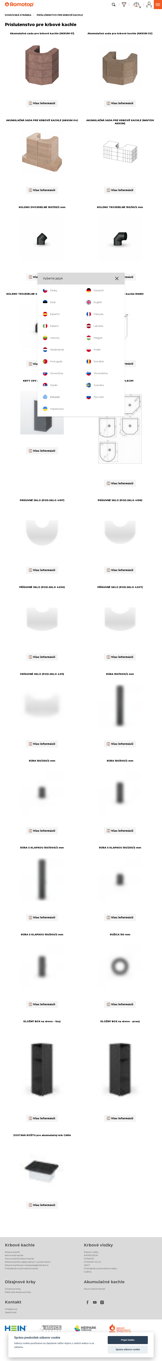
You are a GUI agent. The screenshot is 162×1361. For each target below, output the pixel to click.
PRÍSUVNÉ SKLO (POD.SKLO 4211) (42, 673)
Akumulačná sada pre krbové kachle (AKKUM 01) (42, 33)
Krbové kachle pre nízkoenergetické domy (27, 1265)
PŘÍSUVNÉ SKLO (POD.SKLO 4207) (120, 587)
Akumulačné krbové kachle (19, 1258)
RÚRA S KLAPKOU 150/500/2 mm (42, 934)
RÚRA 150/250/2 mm (42, 760)
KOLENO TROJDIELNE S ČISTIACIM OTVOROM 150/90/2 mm (42, 295)
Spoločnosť (11, 1312)
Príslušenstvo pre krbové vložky (100, 1268)
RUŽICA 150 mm (120, 934)
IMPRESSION (91, 1255)
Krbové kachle (20, 1245)
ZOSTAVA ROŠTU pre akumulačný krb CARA (42, 1135)
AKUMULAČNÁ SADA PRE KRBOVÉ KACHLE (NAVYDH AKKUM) (120, 122)
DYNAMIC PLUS (92, 1261)
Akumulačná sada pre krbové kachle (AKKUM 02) (120, 33)
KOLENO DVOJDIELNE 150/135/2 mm (42, 207)
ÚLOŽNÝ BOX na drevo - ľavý (42, 1021)
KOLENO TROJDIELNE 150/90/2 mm (120, 207)
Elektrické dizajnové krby (18, 1292)
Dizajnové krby (20, 1282)
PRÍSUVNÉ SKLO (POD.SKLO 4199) (120, 500)
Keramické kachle (14, 1255)
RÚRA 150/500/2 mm (120, 760)
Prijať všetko (128, 1340)
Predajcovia (11, 1309)
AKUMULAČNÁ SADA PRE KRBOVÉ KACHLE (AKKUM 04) (42, 120)
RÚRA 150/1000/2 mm (120, 673)
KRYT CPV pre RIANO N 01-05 (42, 380)
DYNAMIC (89, 1258)
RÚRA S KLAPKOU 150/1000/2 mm (42, 847)
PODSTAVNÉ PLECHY (120, 380)
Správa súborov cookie (128, 1349)
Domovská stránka (18, 15)
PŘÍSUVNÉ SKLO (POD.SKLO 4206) (42, 587)
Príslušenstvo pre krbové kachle (60, 15)
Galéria (87, 1271)
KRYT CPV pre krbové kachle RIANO (120, 293)
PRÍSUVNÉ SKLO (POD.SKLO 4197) (42, 500)
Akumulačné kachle (104, 1282)
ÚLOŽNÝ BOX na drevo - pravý (120, 1021)
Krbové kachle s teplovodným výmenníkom (28, 1261)
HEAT (87, 1265)
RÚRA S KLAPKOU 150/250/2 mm (120, 847)
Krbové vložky (98, 1245)
